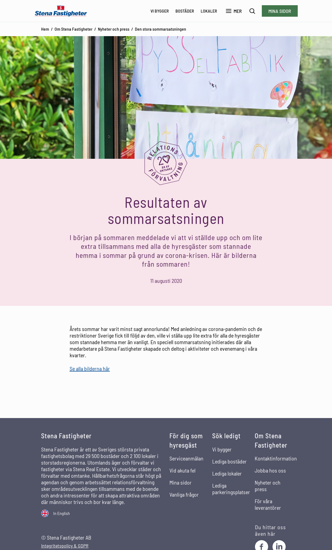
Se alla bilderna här (90, 368)
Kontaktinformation (276, 458)
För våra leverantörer (268, 504)
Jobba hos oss (270, 470)
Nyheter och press (113, 28)
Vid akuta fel (182, 470)
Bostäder (184, 10)
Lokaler (209, 10)
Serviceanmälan (186, 458)
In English (61, 513)
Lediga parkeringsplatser (231, 488)
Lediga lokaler (227, 473)
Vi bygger (160, 10)
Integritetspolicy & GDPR (65, 546)
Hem (45, 28)
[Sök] (252, 11)
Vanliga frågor (184, 494)
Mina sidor (279, 11)
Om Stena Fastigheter (73, 28)
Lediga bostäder (229, 461)
